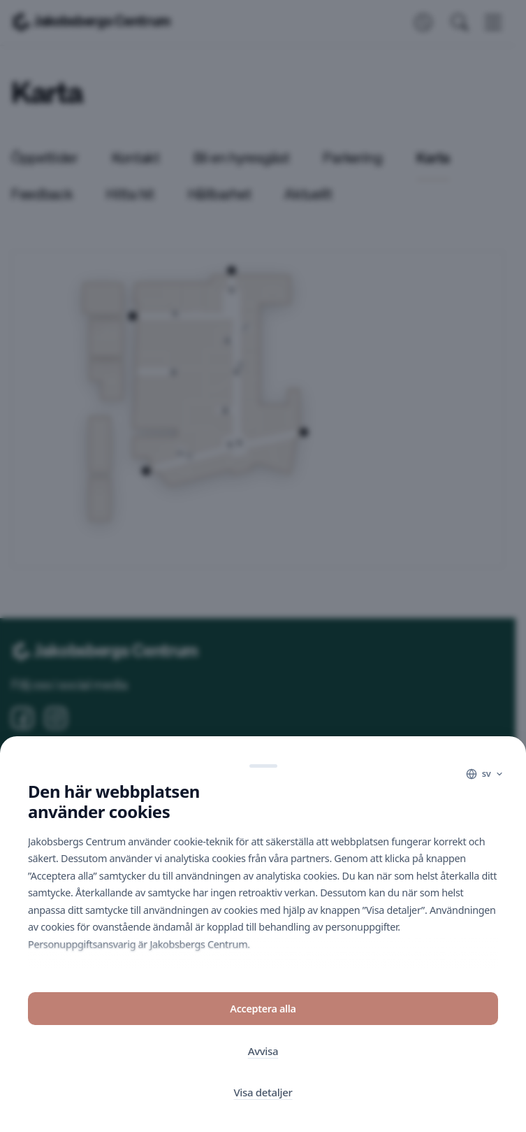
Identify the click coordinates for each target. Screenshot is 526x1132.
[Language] (485, 775)
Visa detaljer (262, 1094)
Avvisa (263, 1052)
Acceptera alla (262, 1010)
